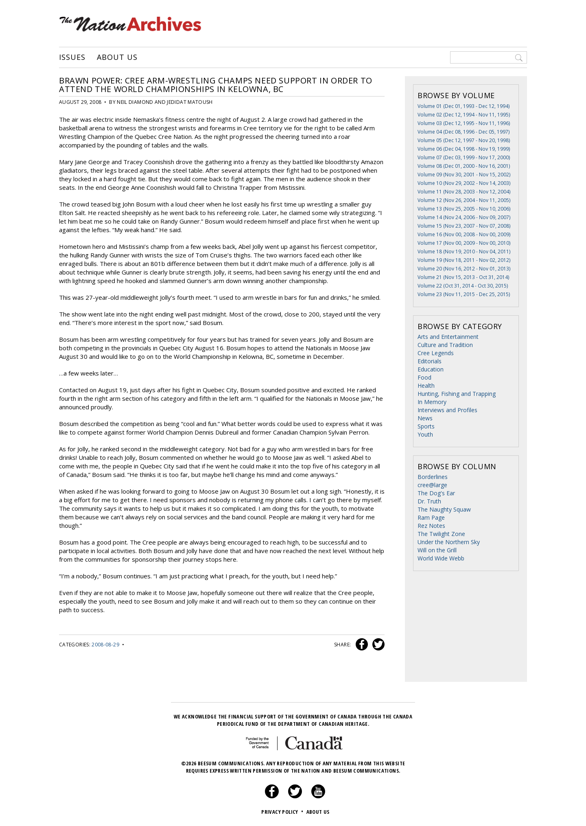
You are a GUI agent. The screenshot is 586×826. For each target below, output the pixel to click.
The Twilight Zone (441, 534)
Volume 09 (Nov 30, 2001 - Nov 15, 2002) (464, 174)
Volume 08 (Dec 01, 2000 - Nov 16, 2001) (464, 166)
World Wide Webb (441, 558)
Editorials (430, 361)
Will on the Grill (437, 550)
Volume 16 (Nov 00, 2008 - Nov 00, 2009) (464, 234)
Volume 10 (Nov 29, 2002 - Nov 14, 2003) (464, 183)
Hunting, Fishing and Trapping (457, 394)
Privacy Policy (283, 811)
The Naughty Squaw (444, 509)
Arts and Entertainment (448, 337)
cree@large (432, 485)
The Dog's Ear (436, 493)
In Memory (432, 402)
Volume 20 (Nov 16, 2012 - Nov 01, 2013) (464, 268)
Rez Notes (431, 525)
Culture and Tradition (445, 345)
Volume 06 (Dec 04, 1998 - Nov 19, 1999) (464, 148)
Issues (72, 57)
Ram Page (431, 517)
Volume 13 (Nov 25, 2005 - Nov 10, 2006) (464, 208)
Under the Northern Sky (449, 542)
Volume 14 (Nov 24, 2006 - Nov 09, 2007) (464, 217)
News (425, 418)
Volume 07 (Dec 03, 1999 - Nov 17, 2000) (464, 157)
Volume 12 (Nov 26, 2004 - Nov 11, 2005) (464, 200)
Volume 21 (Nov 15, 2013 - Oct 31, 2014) (463, 277)
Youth (425, 434)
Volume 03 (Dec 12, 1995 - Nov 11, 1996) (464, 123)
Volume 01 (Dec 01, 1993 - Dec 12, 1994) (463, 106)
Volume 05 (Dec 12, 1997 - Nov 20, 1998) (464, 140)
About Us (117, 57)
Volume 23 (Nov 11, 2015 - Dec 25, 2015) (464, 294)
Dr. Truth (429, 501)
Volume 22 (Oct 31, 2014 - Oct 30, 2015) (463, 285)
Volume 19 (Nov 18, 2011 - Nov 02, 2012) (464, 260)
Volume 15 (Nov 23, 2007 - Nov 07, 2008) (464, 225)
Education (431, 369)
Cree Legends (436, 353)
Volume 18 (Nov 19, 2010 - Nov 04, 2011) (464, 251)
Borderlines (433, 477)
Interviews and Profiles (447, 410)
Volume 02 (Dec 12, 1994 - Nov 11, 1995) (464, 114)
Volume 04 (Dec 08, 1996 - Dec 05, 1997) (463, 131)
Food (424, 377)
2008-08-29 (105, 644)
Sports (426, 426)
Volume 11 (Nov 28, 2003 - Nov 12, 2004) (464, 191)
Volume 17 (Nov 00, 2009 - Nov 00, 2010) (464, 242)
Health (426, 385)
